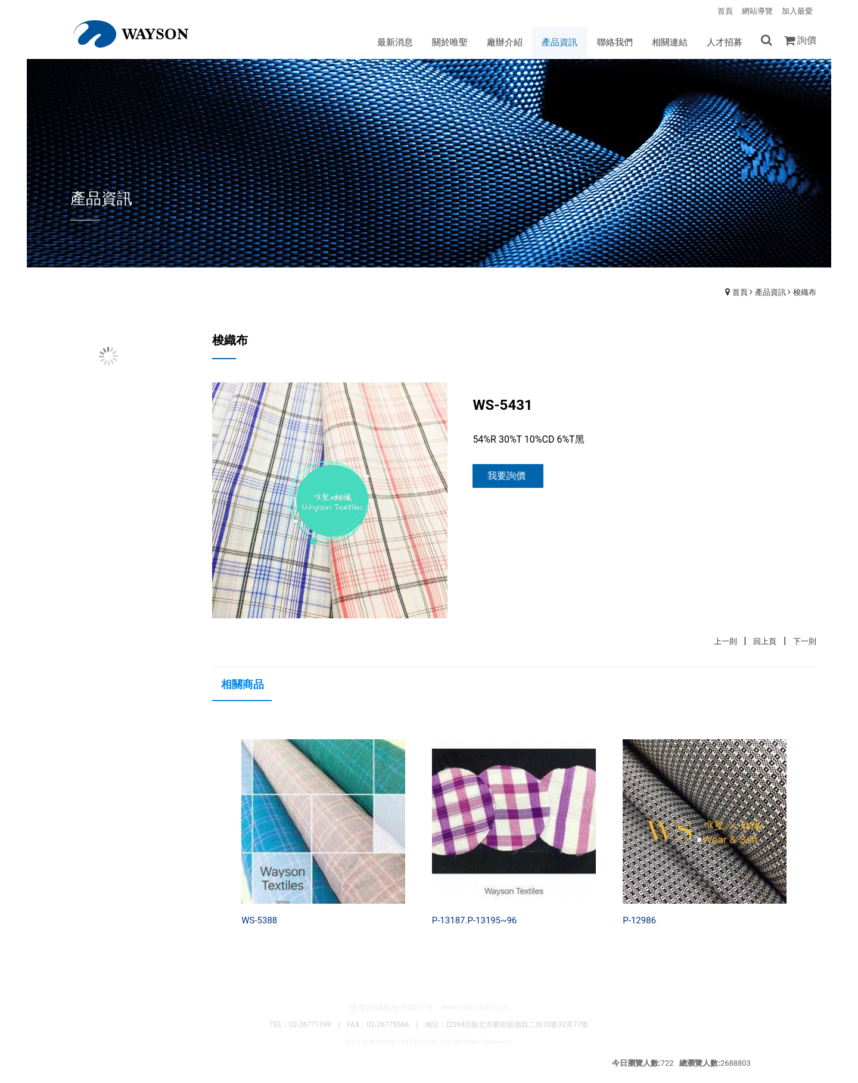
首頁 (740, 292)
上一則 (725, 641)
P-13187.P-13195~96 (474, 921)
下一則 (804, 641)
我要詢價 (506, 476)
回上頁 (764, 641)
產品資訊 (770, 292)
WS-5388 (259, 921)
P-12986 (639, 921)
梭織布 (804, 292)
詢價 (806, 40)
